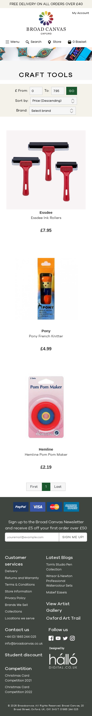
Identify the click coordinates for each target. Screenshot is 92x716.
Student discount (23, 655)
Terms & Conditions (20, 584)
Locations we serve (20, 618)
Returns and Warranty (22, 578)
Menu (15, 42)
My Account (80, 13)
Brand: (21, 110)
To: (46, 90)
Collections (13, 611)
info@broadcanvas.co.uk (24, 643)
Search (36, 42)
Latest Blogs (59, 557)
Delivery (11, 571)
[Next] (58, 487)
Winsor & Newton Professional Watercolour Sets (59, 580)
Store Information (18, 591)
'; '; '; (52, 111)
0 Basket (79, 42)
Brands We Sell (16, 605)
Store (57, 42)
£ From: (21, 90)
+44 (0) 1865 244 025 (20, 636)
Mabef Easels (56, 592)
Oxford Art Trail (63, 618)
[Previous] (34, 487)
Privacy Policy (15, 598)
